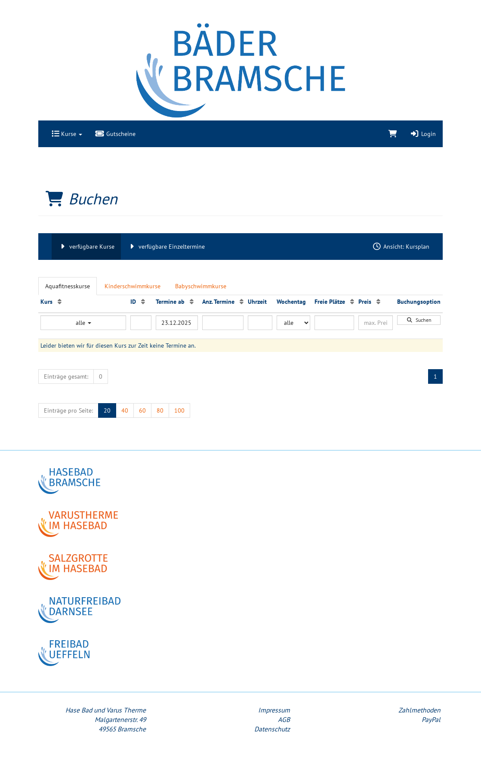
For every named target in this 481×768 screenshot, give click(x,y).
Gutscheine (115, 134)
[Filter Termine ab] (177, 322)
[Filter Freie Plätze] (334, 322)
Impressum (274, 710)
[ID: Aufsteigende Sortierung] (143, 301)
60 (142, 410)
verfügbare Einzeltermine (166, 246)
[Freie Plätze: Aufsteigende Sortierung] (352, 301)
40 (124, 410)
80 (160, 410)
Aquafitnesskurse (67, 286)
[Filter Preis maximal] (375, 322)
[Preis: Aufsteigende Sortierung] (378, 301)
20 (107, 410)
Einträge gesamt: (66, 376)
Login (423, 134)
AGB (284, 719)
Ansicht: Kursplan (400, 246)
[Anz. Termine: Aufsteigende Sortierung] (242, 301)
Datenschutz (272, 729)
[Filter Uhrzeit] (260, 322)
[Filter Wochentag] (294, 322)
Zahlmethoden (419, 710)
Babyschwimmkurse (200, 286)
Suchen (419, 320)
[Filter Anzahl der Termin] (223, 322)
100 (179, 410)
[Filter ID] (140, 322)
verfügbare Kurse (86, 246)
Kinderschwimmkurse (132, 286)
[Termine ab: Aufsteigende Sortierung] (192, 301)
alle (83, 323)
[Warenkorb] (393, 134)
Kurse (67, 134)
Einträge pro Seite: (68, 410)
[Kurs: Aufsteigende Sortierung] (60, 301)
